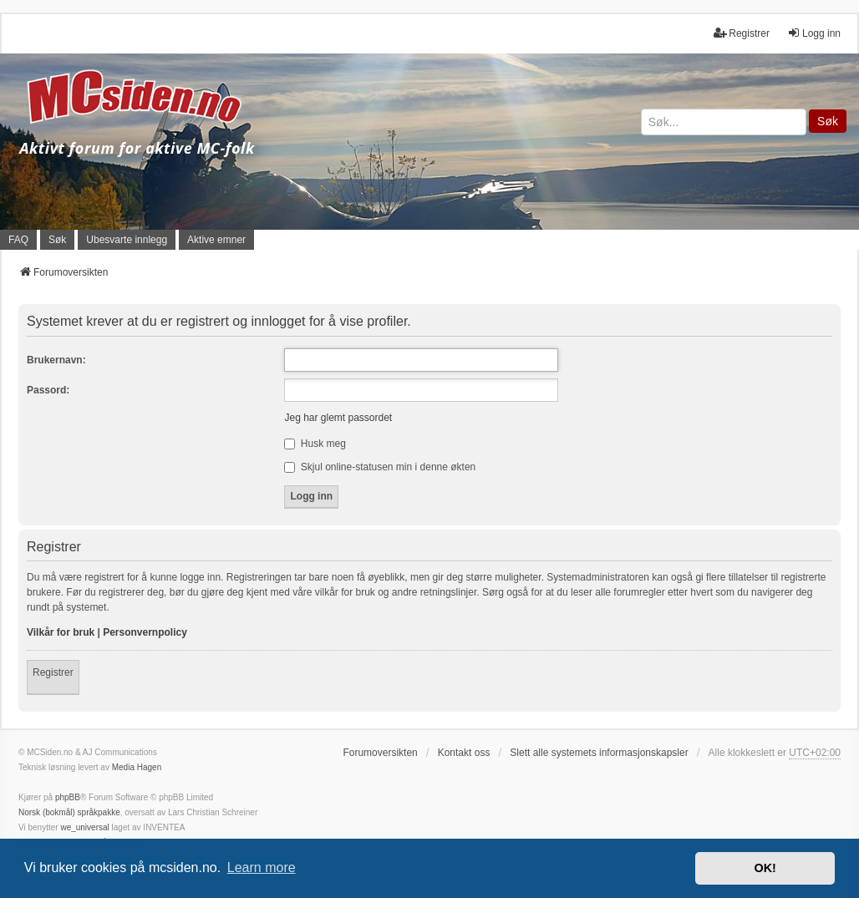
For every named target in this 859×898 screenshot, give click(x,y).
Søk (827, 121)
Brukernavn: (56, 360)
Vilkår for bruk (60, 632)
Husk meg (314, 443)
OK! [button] (764, 868)
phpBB (67, 797)
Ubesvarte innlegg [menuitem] (126, 240)
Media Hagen (136, 767)
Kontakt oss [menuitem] (464, 752)
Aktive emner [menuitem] (216, 240)
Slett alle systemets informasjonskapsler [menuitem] (599, 752)
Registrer (53, 672)
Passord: (48, 390)
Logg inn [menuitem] (814, 33)
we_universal (84, 827)
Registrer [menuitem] (742, 33)
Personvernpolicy (145, 632)
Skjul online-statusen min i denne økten (379, 467)
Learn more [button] (261, 867)
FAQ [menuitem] (18, 240)
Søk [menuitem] (57, 240)
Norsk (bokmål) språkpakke (69, 812)
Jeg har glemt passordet (338, 418)
